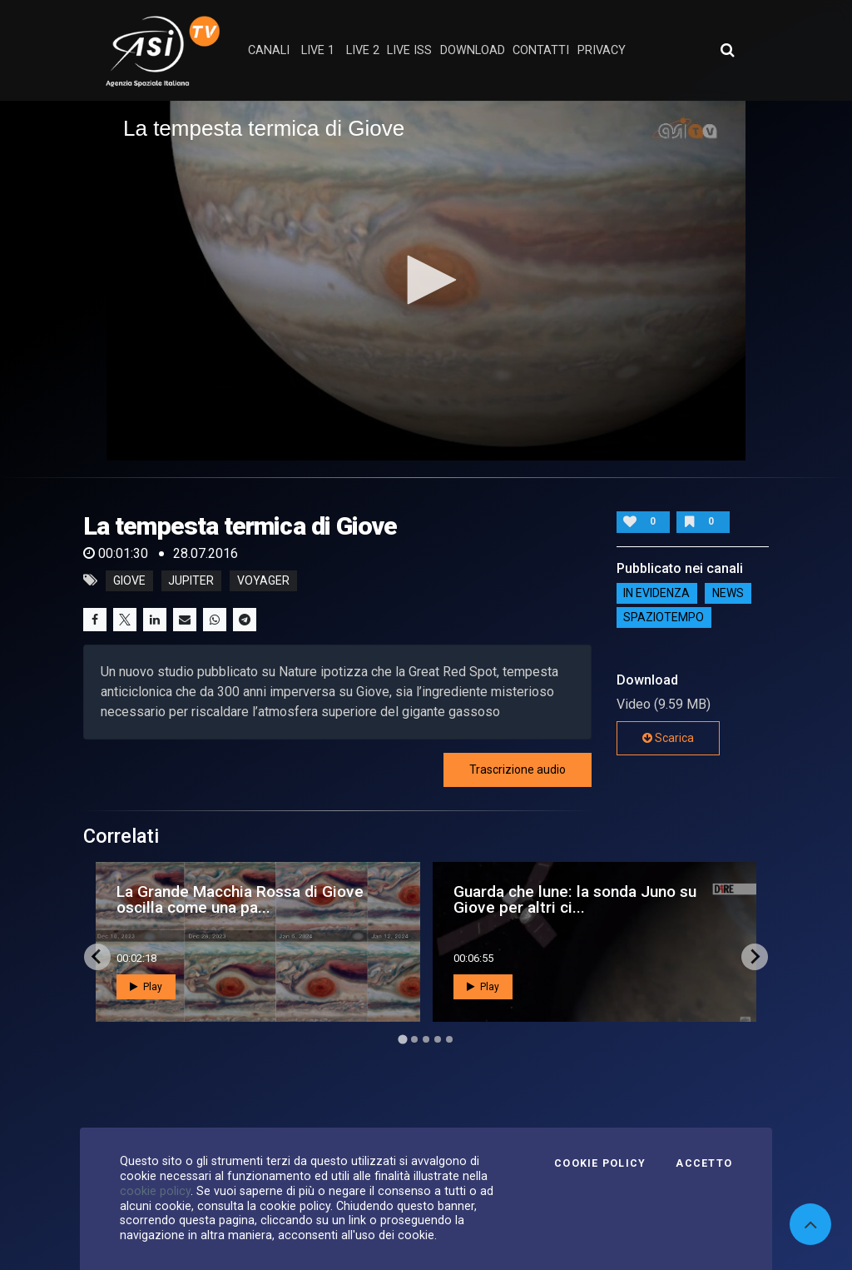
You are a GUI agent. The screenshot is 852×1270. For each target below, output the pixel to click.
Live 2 (362, 50)
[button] (426, 279)
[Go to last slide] (97, 957)
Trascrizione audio (517, 769)
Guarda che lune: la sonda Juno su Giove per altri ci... (574, 899)
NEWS (728, 593)
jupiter (191, 580)
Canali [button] (269, 50)
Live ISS (409, 50)
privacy (601, 50)
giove (129, 580)
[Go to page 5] (449, 1039)
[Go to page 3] (426, 1039)
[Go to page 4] (437, 1039)
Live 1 (317, 50)
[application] (426, 281)
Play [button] (146, 987)
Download (472, 50)
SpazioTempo (663, 618)
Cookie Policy (600, 1163)
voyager (263, 580)
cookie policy (155, 1191)
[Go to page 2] (414, 1039)
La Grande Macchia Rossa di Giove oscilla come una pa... (240, 899)
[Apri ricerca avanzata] (727, 49)
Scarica (668, 738)
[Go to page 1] (402, 1038)
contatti (541, 50)
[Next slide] (754, 957)
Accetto (704, 1163)
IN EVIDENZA (656, 593)
